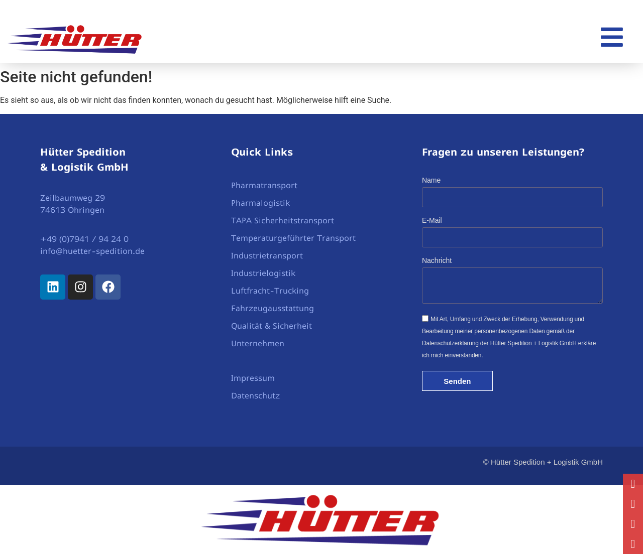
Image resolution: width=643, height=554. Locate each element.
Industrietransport (267, 255)
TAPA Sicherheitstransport (282, 220)
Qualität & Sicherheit (271, 325)
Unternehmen (257, 343)
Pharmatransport (264, 185)
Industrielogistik (263, 273)
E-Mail (432, 220)
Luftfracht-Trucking (270, 290)
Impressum (253, 377)
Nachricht (437, 260)
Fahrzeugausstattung (272, 308)
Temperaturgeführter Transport (293, 237)
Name (431, 180)
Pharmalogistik (260, 202)
